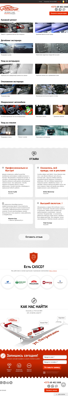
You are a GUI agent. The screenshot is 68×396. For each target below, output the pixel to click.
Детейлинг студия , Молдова (9, 9)
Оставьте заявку (52, 367)
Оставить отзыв (33, 236)
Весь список (53, 271)
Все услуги (61, 394)
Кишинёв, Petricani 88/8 (52, 1)
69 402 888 (59, 6)
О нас (40, 1)
